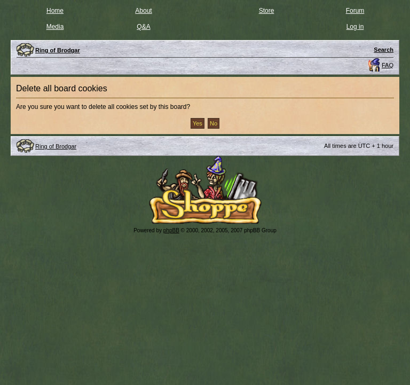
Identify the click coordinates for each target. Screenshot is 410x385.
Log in (355, 26)
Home (55, 10)
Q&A (143, 26)
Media (55, 26)
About (143, 10)
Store (266, 10)
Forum (355, 10)
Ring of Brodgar (55, 146)
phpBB (171, 230)
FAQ (387, 65)
